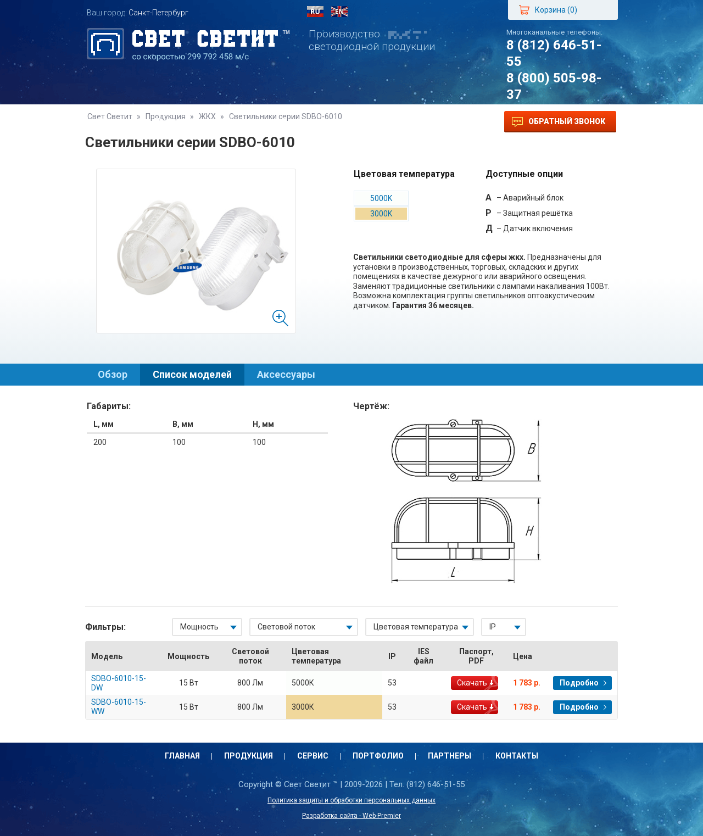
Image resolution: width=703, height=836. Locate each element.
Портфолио (306, 121)
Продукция (179, 121)
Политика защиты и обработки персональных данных (351, 800)
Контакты (440, 121)
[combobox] (207, 627)
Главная (115, 121)
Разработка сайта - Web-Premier (351, 816)
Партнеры (375, 121)
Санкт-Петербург (158, 12)
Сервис (243, 121)
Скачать (472, 682)
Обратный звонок (558, 122)
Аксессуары (286, 374)
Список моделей (192, 374)
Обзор (112, 374)
